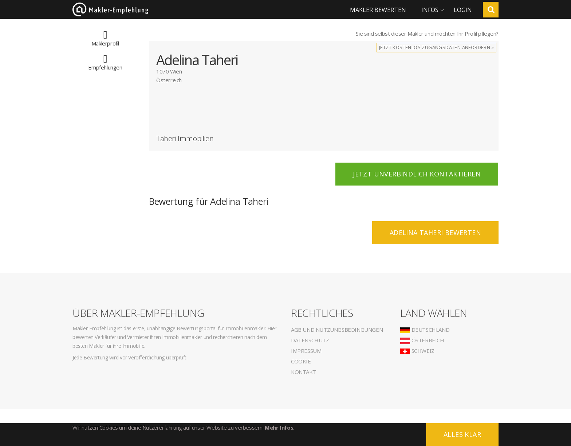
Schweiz (417, 350)
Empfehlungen (105, 63)
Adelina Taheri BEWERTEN (435, 232)
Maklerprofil (105, 39)
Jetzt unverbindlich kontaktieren (417, 174)
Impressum (306, 350)
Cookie (301, 361)
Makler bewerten (378, 10)
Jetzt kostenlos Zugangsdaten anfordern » (436, 47)
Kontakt (303, 371)
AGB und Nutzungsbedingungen (337, 329)
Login (463, 10)
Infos (429, 10)
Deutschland (424, 329)
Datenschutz (310, 340)
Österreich (422, 340)
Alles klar (462, 434)
